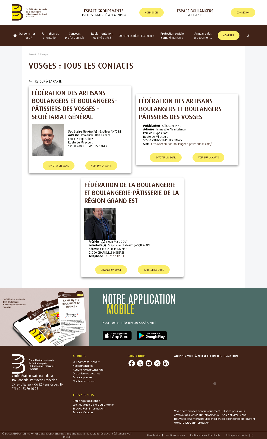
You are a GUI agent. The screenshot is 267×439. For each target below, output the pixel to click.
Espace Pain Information (89, 408)
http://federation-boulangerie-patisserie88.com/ (181, 144)
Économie (147, 36)
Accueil (32, 54)
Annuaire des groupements (203, 35)
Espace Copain (83, 412)
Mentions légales (175, 435)
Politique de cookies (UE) (239, 435)
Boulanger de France (86, 401)
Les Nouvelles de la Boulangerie (93, 404)
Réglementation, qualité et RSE (102, 35)
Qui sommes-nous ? (27, 35)
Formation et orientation (50, 35)
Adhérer (228, 35)
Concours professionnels (74, 35)
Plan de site (153, 435)
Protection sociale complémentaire (172, 35)
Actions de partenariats (88, 369)
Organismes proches (86, 373)
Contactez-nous (84, 381)
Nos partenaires (83, 366)
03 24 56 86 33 (114, 256)
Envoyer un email (58, 165)
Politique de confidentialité (205, 435)
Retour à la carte (45, 81)
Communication (129, 36)
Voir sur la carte (101, 165)
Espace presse (82, 377)
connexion (151, 12)
